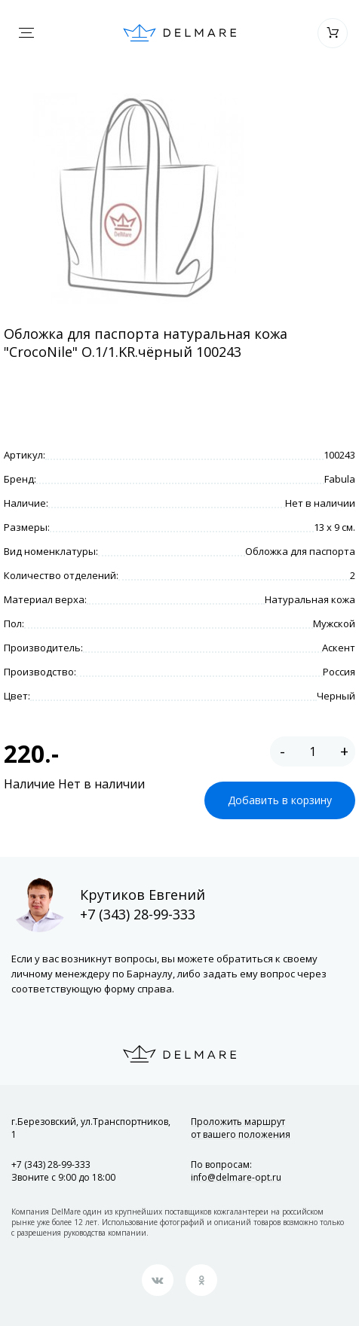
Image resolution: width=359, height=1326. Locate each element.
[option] (138, 198)
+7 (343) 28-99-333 (137, 914)
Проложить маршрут (240, 1128)
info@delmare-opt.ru (236, 1177)
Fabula (339, 479)
